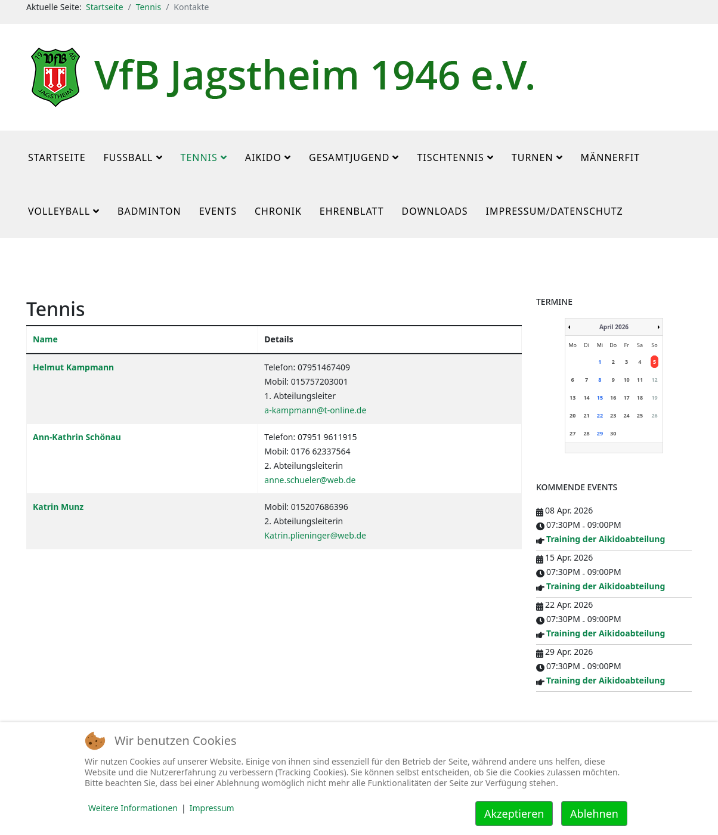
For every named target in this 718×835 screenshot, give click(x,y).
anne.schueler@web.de (309, 479)
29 (600, 433)
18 (640, 397)
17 (626, 397)
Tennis (148, 7)
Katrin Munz (58, 506)
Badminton (149, 211)
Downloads (435, 211)
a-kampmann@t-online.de (315, 410)
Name (45, 339)
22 (600, 415)
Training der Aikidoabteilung (605, 539)
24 (626, 415)
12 (654, 380)
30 (613, 433)
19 (654, 397)
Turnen (532, 157)
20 (572, 415)
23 (613, 415)
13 (572, 397)
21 (586, 415)
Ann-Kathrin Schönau (77, 437)
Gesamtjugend (349, 157)
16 (613, 397)
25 (640, 415)
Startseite (104, 7)
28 (586, 433)
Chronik (278, 211)
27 (572, 433)
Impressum (212, 808)
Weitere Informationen (133, 808)
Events (218, 211)
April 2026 (614, 327)
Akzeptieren (514, 813)
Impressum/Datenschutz (554, 211)
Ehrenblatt (352, 211)
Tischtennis (450, 157)
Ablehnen (594, 813)
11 (640, 380)
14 (586, 397)
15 (600, 397)
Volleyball (59, 211)
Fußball (128, 157)
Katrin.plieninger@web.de (315, 535)
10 (626, 380)
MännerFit (610, 157)
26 (654, 415)
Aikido (263, 157)
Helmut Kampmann (73, 367)
